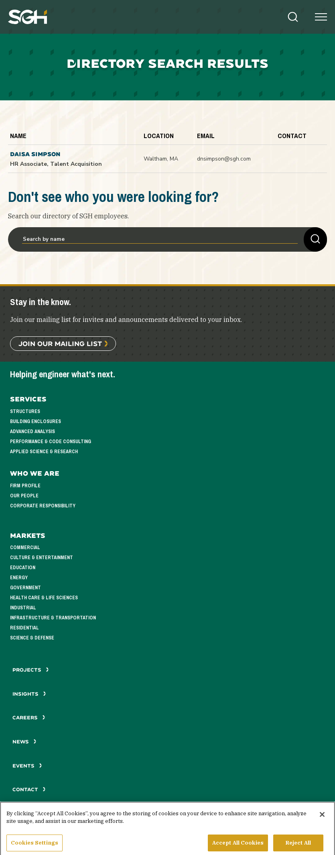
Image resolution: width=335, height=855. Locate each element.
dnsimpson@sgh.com (224, 159)
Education (22, 567)
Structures (25, 411)
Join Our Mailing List (60, 343)
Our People (24, 495)
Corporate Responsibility (42, 505)
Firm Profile (25, 485)
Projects (30, 670)
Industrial (23, 607)
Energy (19, 577)
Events (27, 766)
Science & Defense (32, 637)
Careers (28, 718)
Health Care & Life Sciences (44, 597)
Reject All (298, 846)
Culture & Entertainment (41, 557)
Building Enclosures (35, 421)
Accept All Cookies (238, 846)
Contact (29, 789)
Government (25, 587)
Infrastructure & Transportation (53, 617)
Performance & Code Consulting (50, 441)
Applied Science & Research (44, 451)
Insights (29, 694)
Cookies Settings (34, 846)
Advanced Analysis (32, 431)
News (24, 742)
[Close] (322, 818)
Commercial (25, 547)
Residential (24, 627)
